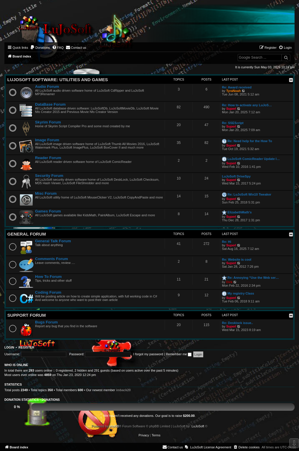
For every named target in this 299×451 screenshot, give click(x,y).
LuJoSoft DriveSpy (236, 176)
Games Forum (48, 211)
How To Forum (48, 276)
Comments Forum (51, 259)
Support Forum (26, 315)
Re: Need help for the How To (249, 141)
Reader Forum (48, 158)
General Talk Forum (53, 241)
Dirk (229, 282)
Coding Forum (48, 292)
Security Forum (49, 175)
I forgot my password (148, 354)
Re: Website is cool (236, 259)
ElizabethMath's (239, 212)
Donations (50, 399)
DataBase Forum (50, 104)
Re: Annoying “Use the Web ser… (253, 277)
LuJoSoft (198, 426)
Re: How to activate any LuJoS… (247, 105)
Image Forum (47, 140)
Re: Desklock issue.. (237, 323)
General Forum (26, 233)
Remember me (179, 354)
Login (9, 347)
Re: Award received (237, 87)
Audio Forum (47, 86)
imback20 (123, 390)
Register (26, 347)
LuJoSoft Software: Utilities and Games (57, 79)
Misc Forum (46, 193)
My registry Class (240, 293)
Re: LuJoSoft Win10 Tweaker (249, 194)
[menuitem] (40, 47)
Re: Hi (226, 241)
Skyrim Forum (48, 122)
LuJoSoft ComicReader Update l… (253, 159)
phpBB (114, 426)
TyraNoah (233, 91)
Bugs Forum (46, 322)
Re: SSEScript (233, 123)
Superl (231, 108)
